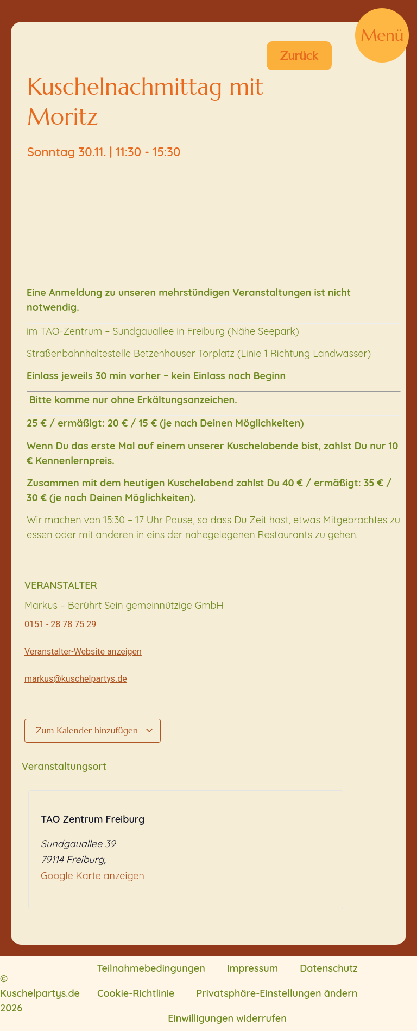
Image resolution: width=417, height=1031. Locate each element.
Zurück (299, 55)
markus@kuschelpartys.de (75, 679)
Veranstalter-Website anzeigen (83, 651)
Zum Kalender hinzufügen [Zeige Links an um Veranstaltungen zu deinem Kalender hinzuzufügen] (95, 730)
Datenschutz (329, 968)
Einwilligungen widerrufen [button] (227, 1018)
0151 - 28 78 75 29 (60, 624)
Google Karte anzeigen (92, 875)
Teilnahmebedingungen (151, 968)
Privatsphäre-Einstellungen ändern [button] (276, 993)
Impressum (252, 968)
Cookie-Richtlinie (135, 993)
